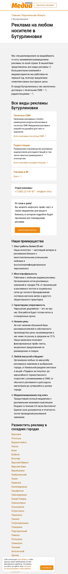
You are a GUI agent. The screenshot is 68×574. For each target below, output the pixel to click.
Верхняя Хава (18, 466)
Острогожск (17, 511)
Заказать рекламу (45, 5)
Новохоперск (18, 503)
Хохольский (17, 551)
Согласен (47, 568)
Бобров (15, 454)
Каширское (17, 490)
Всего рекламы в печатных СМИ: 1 (30, 136)
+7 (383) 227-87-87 (25, 191)
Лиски (14, 446)
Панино (15, 519)
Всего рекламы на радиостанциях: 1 (31, 163)
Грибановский (18, 474)
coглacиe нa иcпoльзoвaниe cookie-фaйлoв (17, 567)
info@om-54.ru (44, 191)
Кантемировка (19, 486)
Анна (14, 450)
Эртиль (15, 555)
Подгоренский (19, 531)
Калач (14, 478)
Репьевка (16, 539)
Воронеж (16, 434)
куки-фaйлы (22, 559)
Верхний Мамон (19, 462)
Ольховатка (17, 507)
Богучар (15, 458)
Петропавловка (19, 523)
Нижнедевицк (19, 494)
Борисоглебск (19, 442)
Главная (15, 15)
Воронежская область (33, 15)
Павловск (16, 515)
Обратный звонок (27, 230)
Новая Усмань (18, 498)
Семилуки (16, 543)
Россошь (16, 438)
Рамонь (15, 535)
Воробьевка (17, 470)
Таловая (15, 547)
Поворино (16, 527)
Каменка (16, 482)
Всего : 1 (18, 176)
